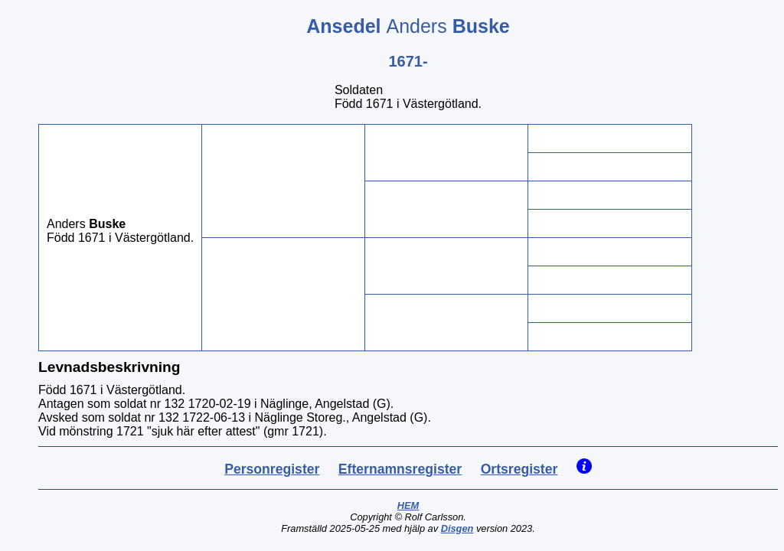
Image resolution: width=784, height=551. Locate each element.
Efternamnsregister (400, 469)
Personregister (271, 469)
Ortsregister (519, 469)
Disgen (457, 528)
